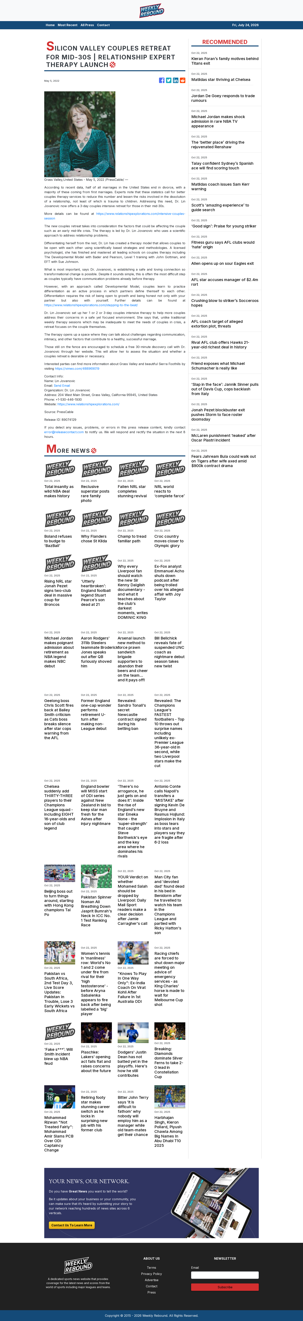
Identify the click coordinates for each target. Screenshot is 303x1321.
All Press (87, 25)
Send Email (62, 385)
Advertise (151, 1280)
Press (151, 1292)
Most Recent (67, 25)
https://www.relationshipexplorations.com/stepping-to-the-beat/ (91, 305)
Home (50, 25)
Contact (103, 25)
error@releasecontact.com (64, 432)
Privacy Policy (151, 1274)
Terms (151, 1268)
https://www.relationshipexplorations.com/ (88, 404)
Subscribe (225, 1287)
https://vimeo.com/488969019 (77, 368)
